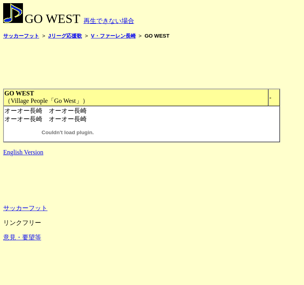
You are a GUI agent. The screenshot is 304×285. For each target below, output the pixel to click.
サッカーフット (25, 208)
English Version (23, 152)
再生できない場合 (109, 20)
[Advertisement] (147, 64)
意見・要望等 (22, 237)
